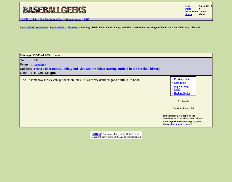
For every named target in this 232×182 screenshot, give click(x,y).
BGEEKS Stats (29, 19)
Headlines (73, 27)
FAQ (86, 19)
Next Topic (180, 82)
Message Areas (73, 19)
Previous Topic (182, 79)
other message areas (180, 124)
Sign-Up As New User (51, 19)
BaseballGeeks (58, 27)
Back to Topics (182, 93)
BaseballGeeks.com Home (34, 27)
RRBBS (96, 134)
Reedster (39, 64)
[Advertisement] (116, 41)
